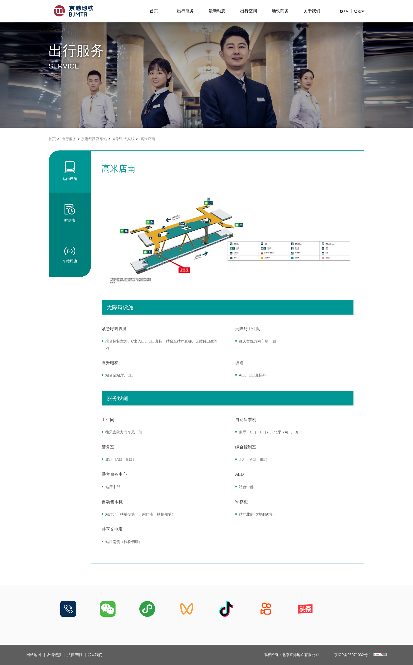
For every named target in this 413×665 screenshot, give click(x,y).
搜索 (361, 11)
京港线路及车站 (94, 139)
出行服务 (185, 11)
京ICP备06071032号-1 (352, 655)
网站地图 (33, 655)
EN (346, 11)
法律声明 (74, 655)
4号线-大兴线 (123, 139)
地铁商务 (280, 11)
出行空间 (248, 11)
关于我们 (311, 11)
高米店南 (147, 139)
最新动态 (217, 11)
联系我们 (95, 655)
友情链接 (54, 655)
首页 (154, 11)
